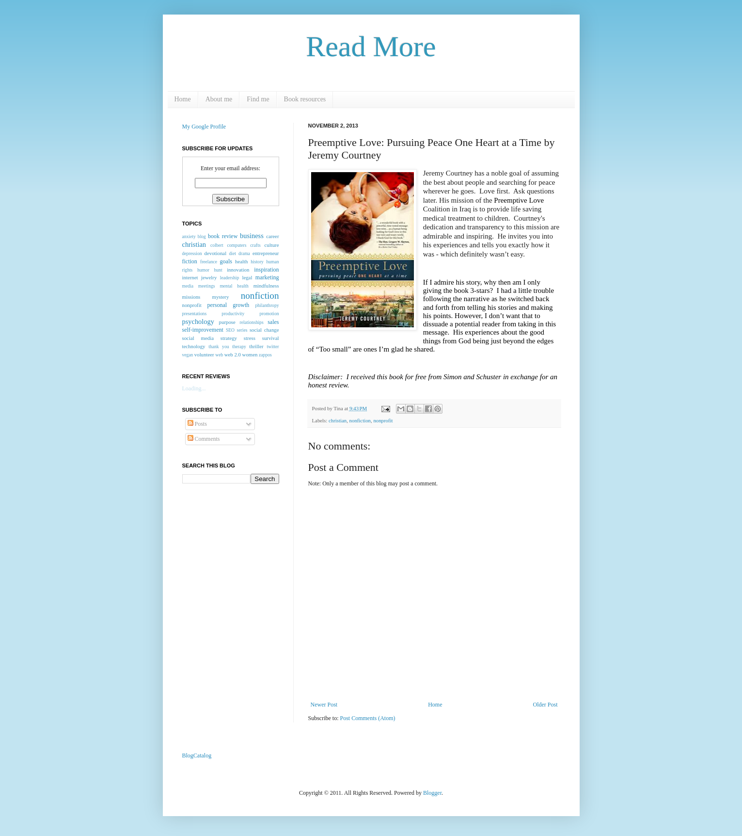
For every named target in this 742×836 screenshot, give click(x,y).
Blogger (432, 792)
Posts (197, 423)
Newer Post (324, 704)
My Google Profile (204, 126)
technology (193, 346)
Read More (371, 47)
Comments (204, 438)
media (187, 286)
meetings (206, 286)
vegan (187, 354)
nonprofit (383, 420)
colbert (216, 245)
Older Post (545, 704)
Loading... (194, 388)
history (257, 261)
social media (198, 338)
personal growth (228, 305)
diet (232, 253)
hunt (218, 270)
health (241, 261)
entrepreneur (266, 253)
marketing (267, 277)
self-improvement (202, 329)
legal (247, 277)
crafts (255, 245)
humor (203, 270)
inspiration (266, 269)
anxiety (189, 236)
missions (191, 297)
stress (249, 338)
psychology (198, 321)
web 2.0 (232, 354)
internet (190, 277)
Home (182, 99)
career (272, 236)
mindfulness (266, 286)
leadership (229, 277)
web (219, 354)
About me (219, 99)
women (250, 354)
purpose (227, 322)
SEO (230, 330)
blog (202, 236)
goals (226, 261)
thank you (218, 346)
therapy (239, 346)
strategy (229, 338)
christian (338, 420)
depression (192, 253)
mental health (234, 286)
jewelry (209, 277)
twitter (273, 346)
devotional (216, 253)
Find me (258, 99)
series (242, 330)
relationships (252, 322)
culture (272, 245)
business (252, 236)
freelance (208, 261)
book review (222, 236)
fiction (189, 261)
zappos (265, 354)
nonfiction (360, 420)
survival (270, 338)
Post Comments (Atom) (367, 718)
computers (237, 245)
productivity (232, 313)
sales (273, 322)
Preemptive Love (519, 200)
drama (244, 253)
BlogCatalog (197, 755)
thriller (256, 346)
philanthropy (267, 305)
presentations (194, 313)
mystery (220, 297)
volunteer (204, 354)
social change (264, 330)
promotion (269, 313)
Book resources (305, 99)
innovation (238, 270)
